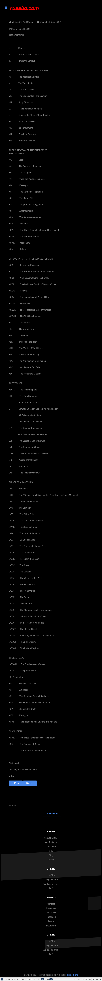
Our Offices (51, 912)
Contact (51, 904)
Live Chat (51, 875)
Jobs (51, 851)
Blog (51, 855)
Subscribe (52, 813)
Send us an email (51, 884)
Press (51, 859)
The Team (51, 846)
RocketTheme (72, 975)
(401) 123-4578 (51, 879)
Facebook (51, 917)
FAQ (51, 888)
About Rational (51, 838)
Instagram (51, 925)
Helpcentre (51, 908)
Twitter (51, 921)
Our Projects (51, 842)
